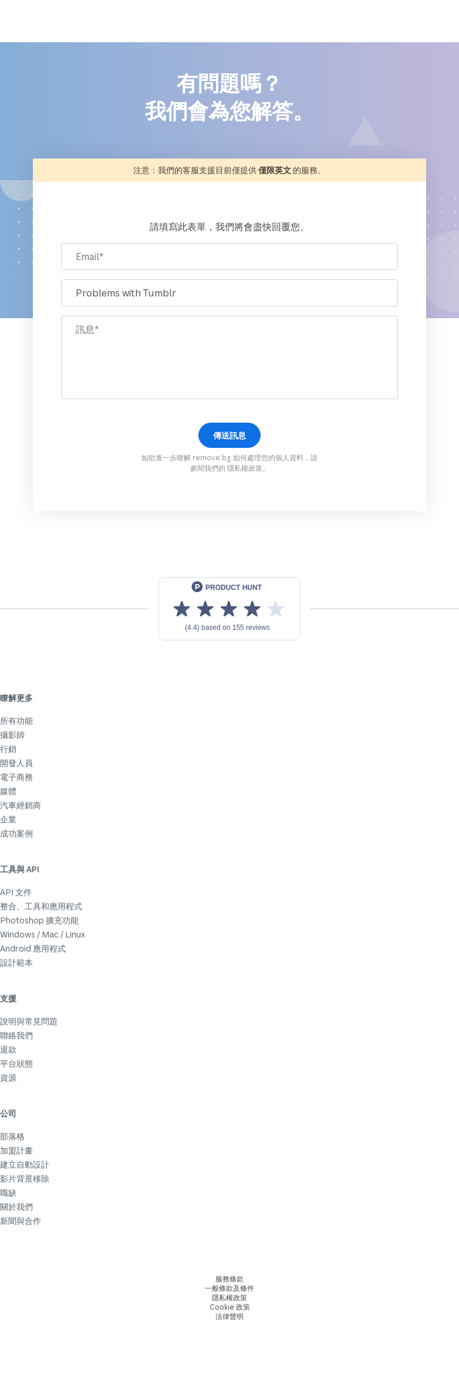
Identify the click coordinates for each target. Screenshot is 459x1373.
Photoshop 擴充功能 (39, 920)
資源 (8, 1077)
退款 (8, 1049)
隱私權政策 (244, 468)
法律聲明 (229, 1316)
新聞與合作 (20, 1220)
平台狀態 (16, 1063)
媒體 (8, 791)
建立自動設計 (24, 1164)
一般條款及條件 (229, 1288)
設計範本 (16, 962)
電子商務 (16, 776)
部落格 (12, 1136)
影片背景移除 (24, 1178)
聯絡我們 (16, 1035)
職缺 (8, 1192)
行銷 (8, 748)
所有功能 (16, 720)
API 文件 (16, 892)
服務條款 (229, 1279)
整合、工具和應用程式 (41, 906)
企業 (8, 819)
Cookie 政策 (230, 1307)
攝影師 (12, 734)
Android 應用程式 (33, 948)
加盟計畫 (16, 1150)
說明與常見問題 (29, 1021)
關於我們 (16, 1206)
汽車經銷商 (20, 805)
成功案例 (16, 833)
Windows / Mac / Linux (42, 934)
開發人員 (16, 762)
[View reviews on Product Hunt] (229, 608)
